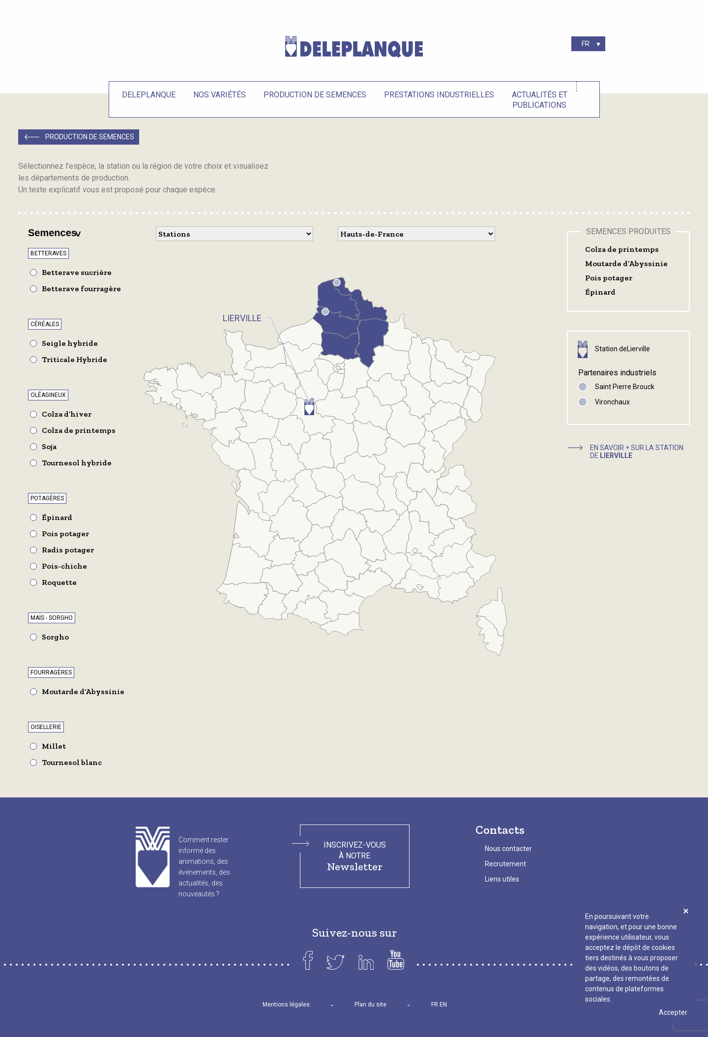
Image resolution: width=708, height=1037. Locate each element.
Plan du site (370, 1004)
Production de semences (315, 94)
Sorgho (55, 636)
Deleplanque (149, 94)
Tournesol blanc (72, 762)
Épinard (57, 517)
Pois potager (65, 533)
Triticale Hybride (74, 359)
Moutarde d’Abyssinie (83, 691)
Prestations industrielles (439, 94)
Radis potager (68, 549)
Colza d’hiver (66, 414)
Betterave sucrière (77, 272)
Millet (54, 746)
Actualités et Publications (539, 100)
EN (443, 1004)
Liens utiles (502, 879)
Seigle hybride (70, 343)
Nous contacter (508, 849)
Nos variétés (219, 94)
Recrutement (505, 864)
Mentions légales (286, 1004)
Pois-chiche (64, 566)
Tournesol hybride (77, 462)
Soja (49, 446)
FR (434, 1004)
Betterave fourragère (81, 288)
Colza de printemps (79, 430)
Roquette (59, 582)
